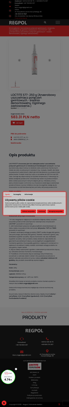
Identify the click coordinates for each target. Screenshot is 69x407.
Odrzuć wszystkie (28, 211)
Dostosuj (41, 211)
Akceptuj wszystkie (56, 211)
